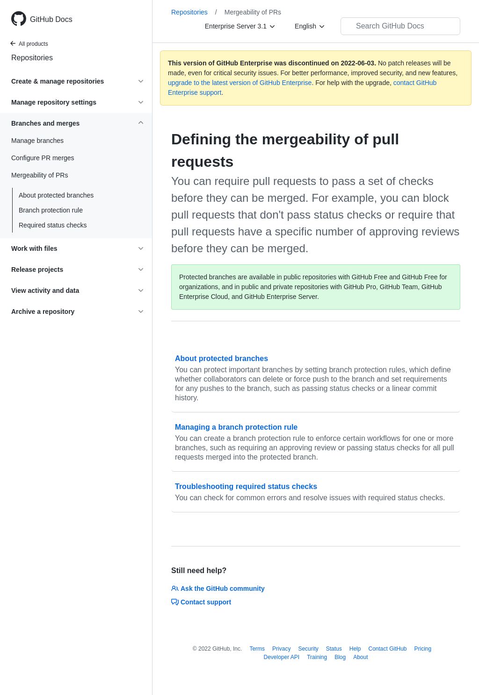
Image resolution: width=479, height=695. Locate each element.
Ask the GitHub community (218, 588)
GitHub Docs (51, 19)
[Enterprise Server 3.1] (240, 26)
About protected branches (56, 195)
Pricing (423, 648)
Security (308, 648)
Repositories (32, 58)
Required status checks (53, 225)
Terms (257, 648)
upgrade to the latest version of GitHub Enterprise (240, 82)
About (360, 657)
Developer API (281, 657)
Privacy (281, 648)
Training (317, 657)
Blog (340, 657)
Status (334, 648)
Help (355, 648)
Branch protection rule (51, 210)
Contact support (201, 602)
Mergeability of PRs (253, 12)
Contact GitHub (387, 648)
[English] (310, 26)
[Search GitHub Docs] (400, 26)
